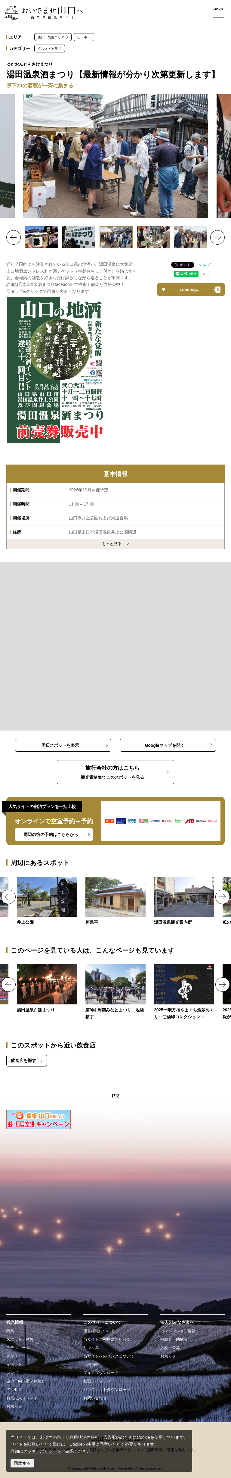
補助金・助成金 (174, 1339)
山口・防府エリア (51, 37)
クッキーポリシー (40, 1451)
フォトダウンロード (101, 1373)
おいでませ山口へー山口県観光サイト (40, 8)
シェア (205, 264)
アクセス (14, 1390)
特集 (10, 1331)
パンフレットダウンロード (106, 1390)
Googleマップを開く (164, 745)
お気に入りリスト (22, 1398)
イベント (14, 1365)
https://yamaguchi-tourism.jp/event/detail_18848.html (115, 992)
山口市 (82, 37)
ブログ (12, 1373)
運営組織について (99, 1331)
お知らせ (14, 1406)
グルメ (12, 1356)
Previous (13, 237)
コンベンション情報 (178, 1331)
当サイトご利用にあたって (106, 1339)
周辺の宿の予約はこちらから (50, 834)
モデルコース (18, 1348)
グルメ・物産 (48, 48)
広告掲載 (91, 1365)
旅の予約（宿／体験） (25, 1381)
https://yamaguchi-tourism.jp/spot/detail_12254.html (47, 901)
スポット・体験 (20, 1339)
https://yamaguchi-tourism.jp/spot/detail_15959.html (184, 901)
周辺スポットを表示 (60, 745)
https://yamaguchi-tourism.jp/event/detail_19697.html (184, 992)
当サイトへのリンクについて (108, 1356)
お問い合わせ (95, 1398)
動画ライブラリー (99, 1381)
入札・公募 (170, 1348)
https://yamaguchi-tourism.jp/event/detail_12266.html (47, 988)
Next (217, 237)
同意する (22, 1463)
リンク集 (91, 1348)
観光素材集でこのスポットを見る (112, 772)
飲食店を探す (23, 1060)
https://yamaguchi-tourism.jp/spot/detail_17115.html (115, 901)
